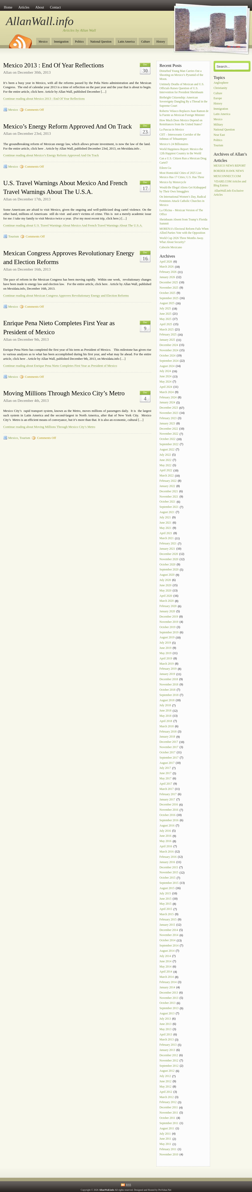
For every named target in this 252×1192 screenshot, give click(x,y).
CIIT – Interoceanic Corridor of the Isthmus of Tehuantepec (180, 137)
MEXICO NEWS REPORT (230, 165)
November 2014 (168, 935)
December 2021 (168, 491)
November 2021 (168, 496)
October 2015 (167, 878)
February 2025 (167, 334)
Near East (219, 135)
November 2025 (168, 287)
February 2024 (167, 397)
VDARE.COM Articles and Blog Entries (230, 183)
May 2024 (165, 381)
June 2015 (165, 898)
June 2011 (165, 1139)
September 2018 (168, 695)
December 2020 (168, 554)
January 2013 (167, 1050)
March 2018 (166, 726)
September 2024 (168, 361)
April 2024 (165, 387)
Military (218, 124)
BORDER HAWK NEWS (229, 171)
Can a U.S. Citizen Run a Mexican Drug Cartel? (182, 160)
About (39, 7)
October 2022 (167, 439)
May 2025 (165, 319)
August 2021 (166, 512)
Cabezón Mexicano (171, 247)
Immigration (61, 41)
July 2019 (165, 643)
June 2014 (165, 961)
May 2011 (165, 1144)
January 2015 (167, 924)
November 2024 (168, 350)
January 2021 (167, 548)
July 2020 (165, 580)
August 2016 (166, 825)
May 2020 (165, 590)
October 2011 (167, 1118)
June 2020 (165, 585)
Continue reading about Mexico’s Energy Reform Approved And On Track (51, 155)
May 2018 (165, 716)
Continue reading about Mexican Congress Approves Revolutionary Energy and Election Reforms (66, 295)
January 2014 (167, 987)
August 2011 (166, 1128)
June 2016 (165, 836)
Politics (79, 41)
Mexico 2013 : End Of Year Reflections (53, 65)
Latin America (126, 41)
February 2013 (167, 1045)
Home (8, 7)
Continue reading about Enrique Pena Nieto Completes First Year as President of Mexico (60, 366)
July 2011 (165, 1133)
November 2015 (168, 872)
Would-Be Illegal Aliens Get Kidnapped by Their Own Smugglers (182, 189)
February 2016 (167, 857)
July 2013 (165, 1018)
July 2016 (165, 830)
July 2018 (165, 705)
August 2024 (166, 366)
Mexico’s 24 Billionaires (173, 144)
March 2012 (166, 1097)
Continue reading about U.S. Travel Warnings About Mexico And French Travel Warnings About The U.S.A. (73, 225)
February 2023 (167, 418)
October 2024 (167, 355)
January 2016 (167, 862)
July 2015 (165, 893)
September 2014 (168, 945)
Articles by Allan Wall (79, 30)
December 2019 (168, 616)
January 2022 (167, 486)
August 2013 (166, 1013)
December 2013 (168, 992)
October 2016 (167, 815)
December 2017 (168, 742)
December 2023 (168, 408)
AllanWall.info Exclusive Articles (229, 192)
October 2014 (167, 940)
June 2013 (165, 1024)
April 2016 (165, 846)
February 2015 (167, 919)
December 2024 (168, 345)
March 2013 (166, 1039)
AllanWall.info (40, 21)
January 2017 (167, 799)
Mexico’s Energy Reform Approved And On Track (67, 126)
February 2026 (167, 272)
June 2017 (165, 773)
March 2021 (166, 538)
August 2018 (166, 700)
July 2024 (165, 371)
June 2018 (165, 710)
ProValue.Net (164, 1189)
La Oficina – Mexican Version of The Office (181, 212)
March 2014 (166, 977)
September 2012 (168, 1065)
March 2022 (166, 476)
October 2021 (167, 502)
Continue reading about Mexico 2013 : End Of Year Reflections (44, 98)
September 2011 (168, 1123)
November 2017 (168, 747)
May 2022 (165, 465)
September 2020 (168, 569)
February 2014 (167, 982)
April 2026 (165, 261)
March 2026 (166, 267)
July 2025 (165, 308)
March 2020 (166, 601)
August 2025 (166, 303)
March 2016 (166, 851)
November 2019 (168, 622)
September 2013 (168, 1008)
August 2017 (166, 763)
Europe (218, 98)
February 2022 (167, 481)
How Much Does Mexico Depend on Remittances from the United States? (180, 122)
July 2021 (165, 517)
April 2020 (165, 596)
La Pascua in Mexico (171, 129)
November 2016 (168, 810)
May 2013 (165, 1029)
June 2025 (165, 313)
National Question (100, 41)
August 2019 (166, 637)
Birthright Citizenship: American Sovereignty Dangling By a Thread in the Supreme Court (183, 101)
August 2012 (166, 1071)
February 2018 (167, 731)
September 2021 (168, 507)
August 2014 (166, 950)
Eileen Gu (165, 168)
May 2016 (165, 841)
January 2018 (167, 737)
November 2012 (168, 1060)
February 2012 (167, 1102)
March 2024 (166, 392)
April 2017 (165, 783)
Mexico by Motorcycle (172, 182)
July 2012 (165, 1076)
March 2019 (166, 663)
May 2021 (165, 528)
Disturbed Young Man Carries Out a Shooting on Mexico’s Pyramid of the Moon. (181, 75)
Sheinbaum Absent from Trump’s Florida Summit (183, 221)
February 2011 (167, 1149)
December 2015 (168, 867)
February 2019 (167, 669)
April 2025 (165, 324)
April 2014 (165, 972)
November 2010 (168, 1154)
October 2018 (167, 689)
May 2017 (165, 778)
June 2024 (165, 376)
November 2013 (168, 998)
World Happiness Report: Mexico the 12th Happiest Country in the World (181, 151)
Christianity (220, 88)
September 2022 (168, 444)
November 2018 (168, 684)
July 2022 (165, 454)
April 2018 (165, 721)
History (160, 41)
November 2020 (168, 559)
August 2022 (166, 449)
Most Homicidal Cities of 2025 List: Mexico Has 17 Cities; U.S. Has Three (181, 175)
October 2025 (167, 293)
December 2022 (168, 428)
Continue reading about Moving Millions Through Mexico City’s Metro (49, 427)
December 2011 (168, 1107)
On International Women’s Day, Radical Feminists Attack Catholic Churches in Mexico (182, 201)
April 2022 (165, 470)
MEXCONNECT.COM (227, 176)
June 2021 (165, 522)
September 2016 (168, 820)
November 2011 (168, 1112)
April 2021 (165, 533)
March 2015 (166, 914)
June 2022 (165, 460)
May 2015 (165, 904)
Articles (23, 7)
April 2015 (165, 909)
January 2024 (167, 402)
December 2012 (168, 1055)
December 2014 (168, 930)
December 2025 (168, 282)
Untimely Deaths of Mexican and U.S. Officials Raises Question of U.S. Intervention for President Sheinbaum (181, 88)
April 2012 (165, 1092)
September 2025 (168, 298)
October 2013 (167, 1003)
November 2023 (168, 413)
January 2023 (167, 423)
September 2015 (168, 883)
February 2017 (167, 794)
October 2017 (167, 752)
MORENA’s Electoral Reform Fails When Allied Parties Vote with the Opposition (184, 230)
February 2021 (167, 543)
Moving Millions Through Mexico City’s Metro (64, 393)
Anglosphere (221, 82)
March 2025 (166, 329)
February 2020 (167, 606)
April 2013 (165, 1034)
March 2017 (166, 789)
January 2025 (167, 340)
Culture (145, 41)
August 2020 (166, 575)
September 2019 (168, 632)
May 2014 (165, 966)
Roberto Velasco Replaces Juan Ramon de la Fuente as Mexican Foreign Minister (183, 113)
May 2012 (165, 1086)
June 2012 (165, 1081)
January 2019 (167, 674)
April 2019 (165, 658)
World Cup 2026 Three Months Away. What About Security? (181, 240)
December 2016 (168, 804)
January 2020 (167, 611)
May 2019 (165, 653)
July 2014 (165, 956)
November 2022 (168, 434)
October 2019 (167, 627)
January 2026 (167, 277)
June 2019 (165, 648)
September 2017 (168, 757)
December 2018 (168, 679)
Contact (55, 7)
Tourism (13, 236)
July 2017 (165, 768)
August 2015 (166, 888)
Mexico (43, 41)
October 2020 (167, 564)
